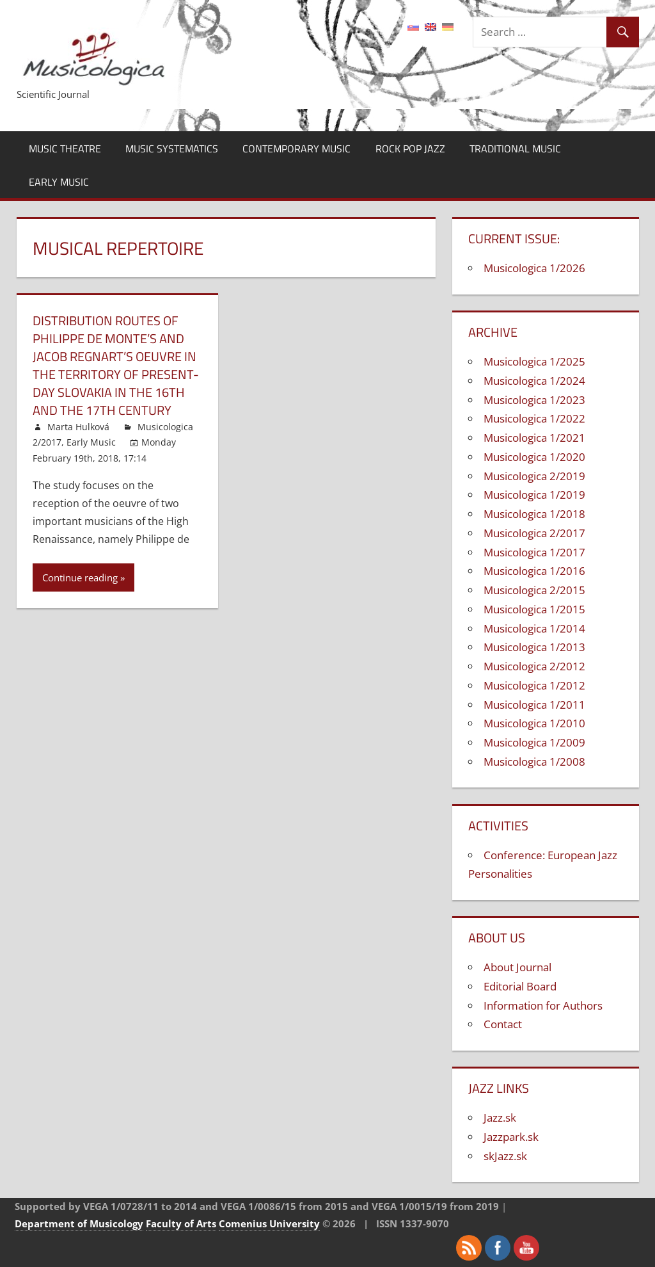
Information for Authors (543, 1005)
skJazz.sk (505, 1156)
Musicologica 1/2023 (534, 399)
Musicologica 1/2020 (534, 456)
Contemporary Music (296, 148)
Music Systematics (171, 148)
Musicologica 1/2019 (534, 494)
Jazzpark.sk (511, 1136)
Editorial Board (520, 986)
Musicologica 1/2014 (534, 628)
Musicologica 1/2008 (534, 761)
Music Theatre (65, 148)
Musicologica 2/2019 (534, 476)
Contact (503, 1024)
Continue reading (80, 577)
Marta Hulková (78, 427)
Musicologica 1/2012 (534, 685)
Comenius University (269, 1223)
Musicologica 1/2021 (534, 437)
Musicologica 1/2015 (534, 609)
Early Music (59, 182)
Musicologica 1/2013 (534, 647)
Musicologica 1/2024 (534, 380)
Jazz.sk (500, 1117)
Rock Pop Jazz (410, 148)
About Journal (517, 967)
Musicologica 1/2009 (534, 742)
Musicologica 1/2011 (534, 704)
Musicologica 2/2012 (534, 666)
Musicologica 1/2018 (534, 513)
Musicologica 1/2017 (534, 552)
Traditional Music (515, 148)
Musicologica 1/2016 (534, 570)
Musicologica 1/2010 (534, 723)
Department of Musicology (79, 1223)
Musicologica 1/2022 (534, 418)
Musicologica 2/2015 (534, 590)
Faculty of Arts (181, 1223)
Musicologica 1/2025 (534, 361)
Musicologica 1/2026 (534, 268)
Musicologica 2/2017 (534, 533)
